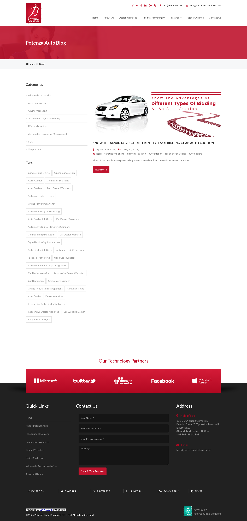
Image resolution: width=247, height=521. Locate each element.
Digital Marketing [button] (154, 17)
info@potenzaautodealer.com (203, 5)
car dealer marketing (67, 219)
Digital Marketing (36, 126)
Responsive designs (39, 319)
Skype (197, 491)
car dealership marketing (41, 234)
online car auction (36, 103)
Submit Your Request (92, 471)
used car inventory (64, 257)
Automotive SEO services (70, 249)
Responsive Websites (37, 441)
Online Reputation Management (45, 288)
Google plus (169, 491)
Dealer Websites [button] (129, 17)
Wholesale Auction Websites (41, 466)
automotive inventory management (47, 265)
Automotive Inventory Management (46, 133)
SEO (29, 141)
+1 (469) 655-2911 (172, 5)
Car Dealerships (75, 288)
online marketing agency (41, 203)
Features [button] (175, 17)
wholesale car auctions (39, 95)
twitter (68, 491)
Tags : (98, 153)
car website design (74, 311)
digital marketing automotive (44, 242)
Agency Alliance (195, 17)
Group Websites (35, 449)
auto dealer (34, 296)
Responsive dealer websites (69, 273)
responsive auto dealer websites (46, 304)
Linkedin (133, 491)
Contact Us (215, 17)
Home (95, 17)
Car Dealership (36, 280)
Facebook (36, 491)
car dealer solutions (58, 180)
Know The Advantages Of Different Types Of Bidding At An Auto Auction (153, 143)
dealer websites (54, 296)
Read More (101, 169)
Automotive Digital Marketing (43, 118)
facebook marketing (39, 257)
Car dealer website (38, 273)
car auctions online (39, 172)
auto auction (35, 180)
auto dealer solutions (40, 219)
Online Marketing (36, 110)
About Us (109, 17)
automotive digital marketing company (49, 226)
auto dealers (35, 188)
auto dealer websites (59, 188)
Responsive (33, 149)
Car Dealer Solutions (59, 280)
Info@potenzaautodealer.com (193, 450)
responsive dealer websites (43, 311)
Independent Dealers (37, 433)
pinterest (101, 491)
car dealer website (70, 234)
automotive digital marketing (44, 211)
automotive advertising (41, 195)
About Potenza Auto (37, 425)
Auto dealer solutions (40, 249)
